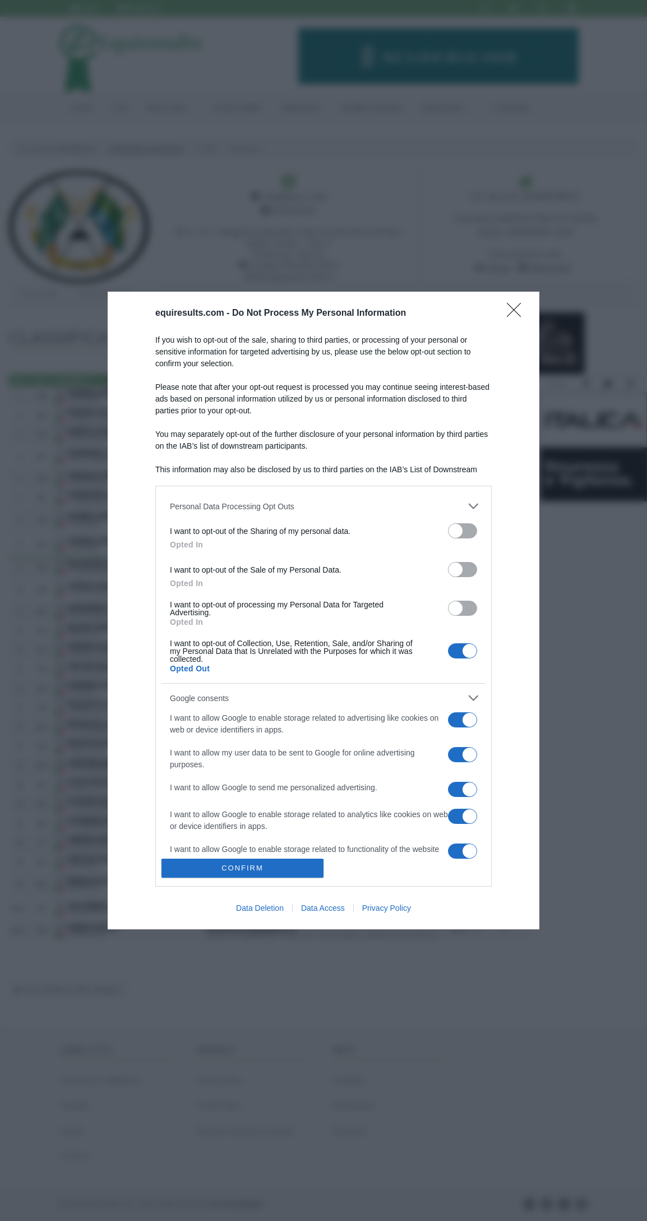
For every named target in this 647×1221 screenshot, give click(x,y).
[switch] (462, 530)
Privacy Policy (386, 908)
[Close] (517, 313)
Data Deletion (260, 908)
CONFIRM (242, 868)
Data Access (323, 908)
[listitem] (323, 506)
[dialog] (323, 610)
